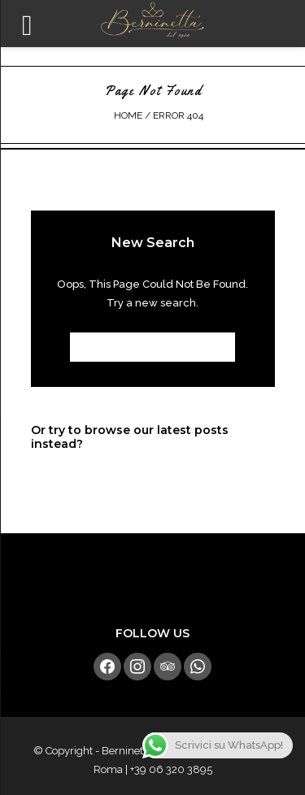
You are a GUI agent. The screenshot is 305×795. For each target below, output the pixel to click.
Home (128, 115)
